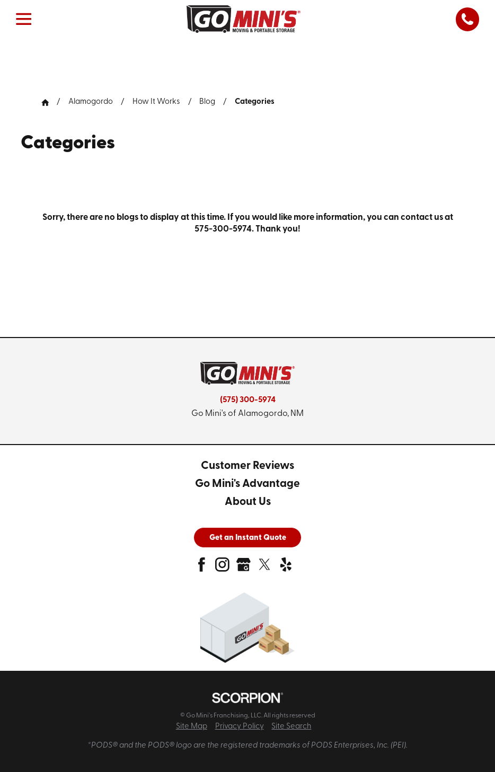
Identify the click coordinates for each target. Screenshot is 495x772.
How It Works (156, 102)
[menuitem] (247, 466)
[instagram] (222, 568)
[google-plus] (243, 568)
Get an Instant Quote (247, 538)
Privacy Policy (239, 727)
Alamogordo (90, 102)
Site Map (191, 727)
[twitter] (265, 568)
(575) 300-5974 (248, 400)
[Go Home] (49, 103)
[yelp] (286, 568)
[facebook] (202, 568)
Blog (207, 102)
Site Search (291, 727)
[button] (23, 19)
